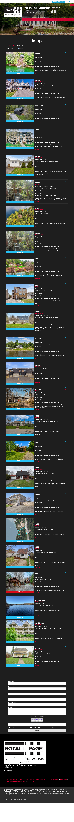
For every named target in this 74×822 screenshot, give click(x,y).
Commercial (37, 779)
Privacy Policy (19, 781)
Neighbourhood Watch (63, 779)
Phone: (9, 697)
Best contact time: (12, 702)
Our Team (49, 19)
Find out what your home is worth (53, 779)
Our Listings (12, 45)
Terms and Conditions (30, 781)
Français (71, 4)
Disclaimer (24, 781)
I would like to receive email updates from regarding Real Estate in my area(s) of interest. (37, 727)
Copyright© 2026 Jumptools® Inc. (9, 799)
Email (52, 8)
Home (28, 19)
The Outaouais (37, 19)
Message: (10, 707)
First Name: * (11, 681)
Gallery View (10, 48)
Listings (31, 19)
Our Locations (32, 779)
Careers (41, 779)
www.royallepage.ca (13, 781)
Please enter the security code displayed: (37, 716)
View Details (38, 73)
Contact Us (45, 779)
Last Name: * (11, 686)
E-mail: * (10, 692)
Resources (44, 19)
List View (21, 48)
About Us (54, 19)
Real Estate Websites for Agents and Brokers (22, 799)
